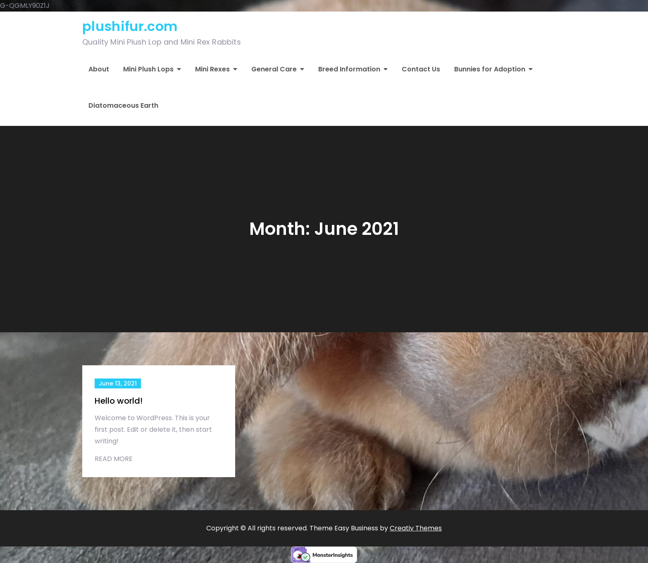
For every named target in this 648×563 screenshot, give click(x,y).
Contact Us (421, 69)
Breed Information (349, 69)
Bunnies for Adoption (489, 69)
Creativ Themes (416, 528)
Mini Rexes (212, 69)
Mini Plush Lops (148, 69)
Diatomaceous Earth (123, 105)
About (98, 69)
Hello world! (119, 401)
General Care (274, 69)
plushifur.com (129, 26)
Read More (114, 459)
